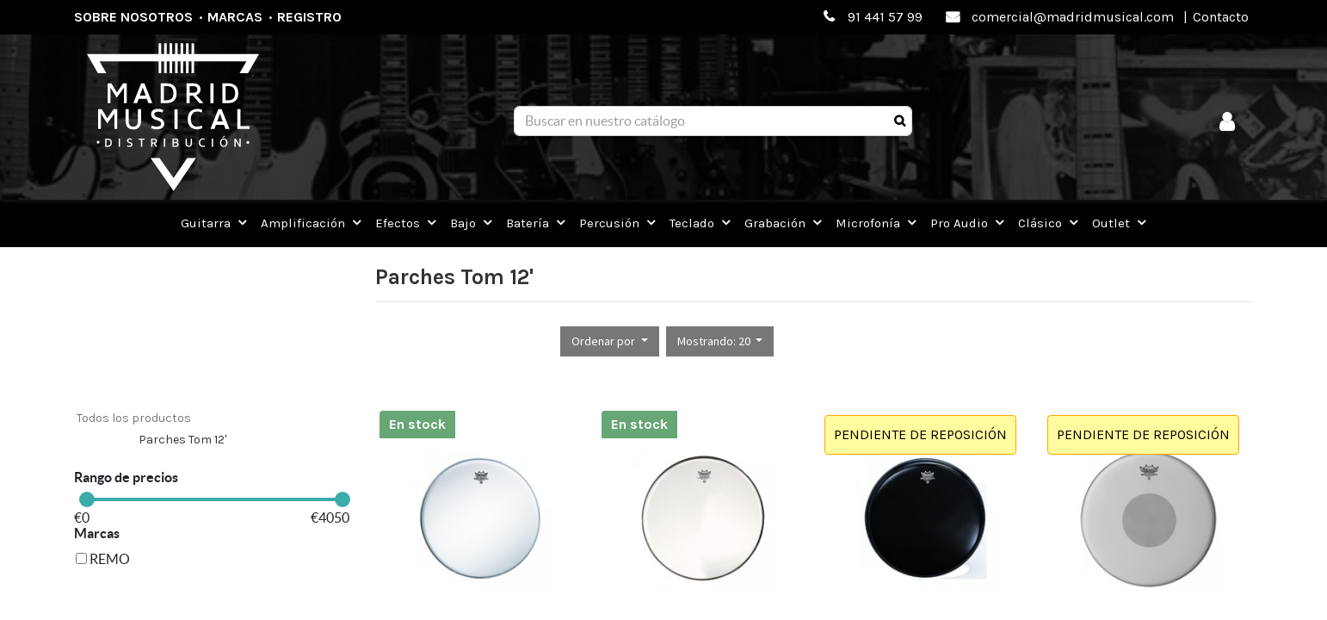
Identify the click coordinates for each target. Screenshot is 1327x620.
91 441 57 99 (885, 17)
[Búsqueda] (899, 121)
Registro (309, 17)
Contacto (1221, 17)
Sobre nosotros (133, 17)
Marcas (234, 17)
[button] (609, 341)
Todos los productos (134, 418)
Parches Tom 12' (182, 439)
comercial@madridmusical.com (1073, 17)
